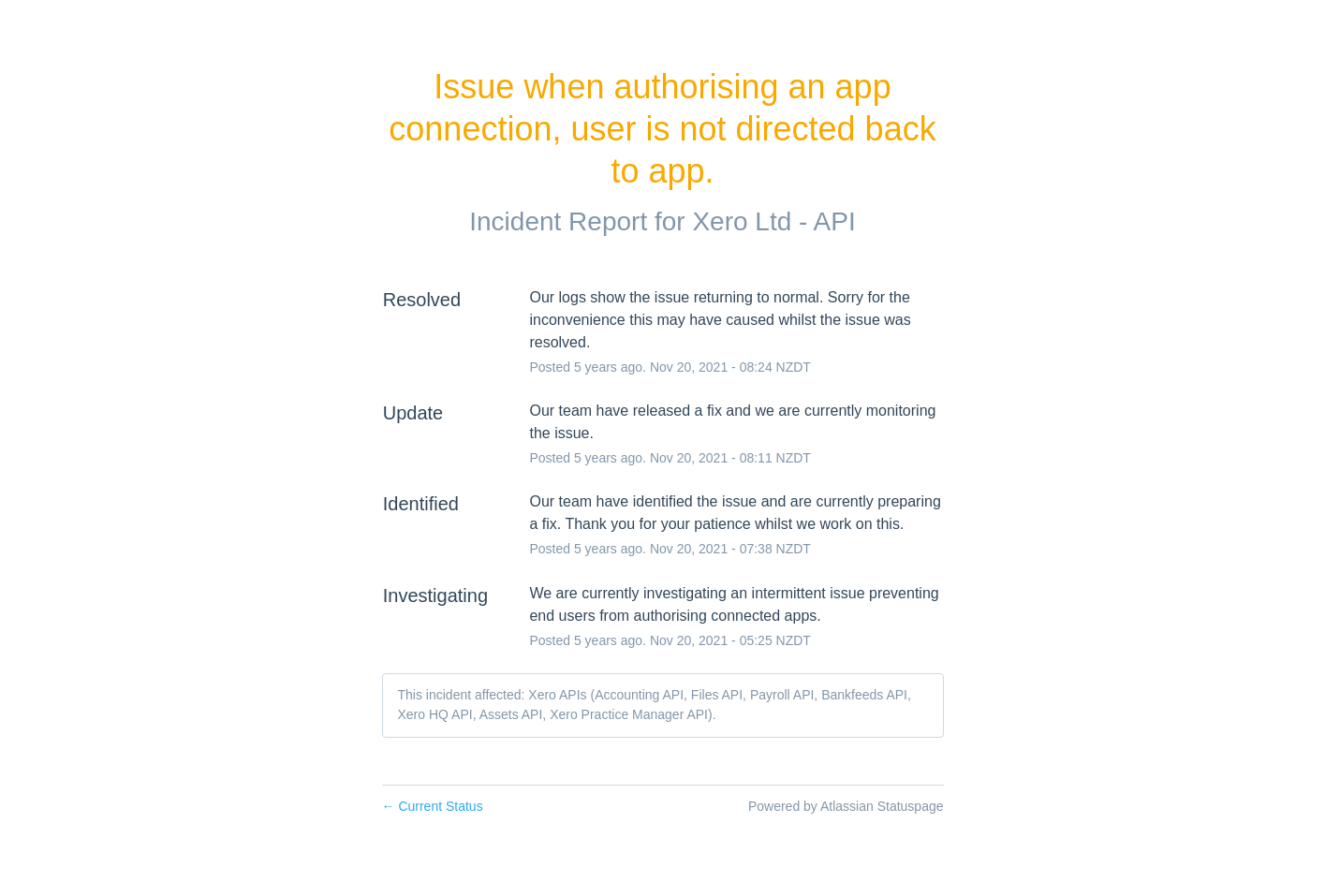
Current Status (432, 806)
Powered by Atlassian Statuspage (846, 806)
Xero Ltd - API (773, 221)
